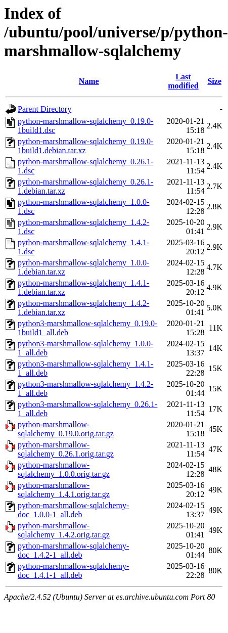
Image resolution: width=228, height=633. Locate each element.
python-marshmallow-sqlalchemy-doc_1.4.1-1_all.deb (73, 570)
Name (89, 81)
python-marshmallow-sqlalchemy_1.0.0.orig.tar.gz (64, 469)
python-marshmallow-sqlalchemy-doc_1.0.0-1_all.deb (73, 510)
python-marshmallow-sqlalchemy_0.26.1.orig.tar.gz (66, 449)
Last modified (183, 81)
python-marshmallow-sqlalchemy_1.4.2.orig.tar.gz (64, 530)
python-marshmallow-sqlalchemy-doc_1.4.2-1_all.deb (73, 550)
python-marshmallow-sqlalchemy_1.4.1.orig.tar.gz (64, 490)
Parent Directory (44, 109)
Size (214, 81)
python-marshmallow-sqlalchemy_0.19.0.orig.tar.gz (66, 429)
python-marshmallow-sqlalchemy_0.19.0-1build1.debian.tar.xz (85, 146)
